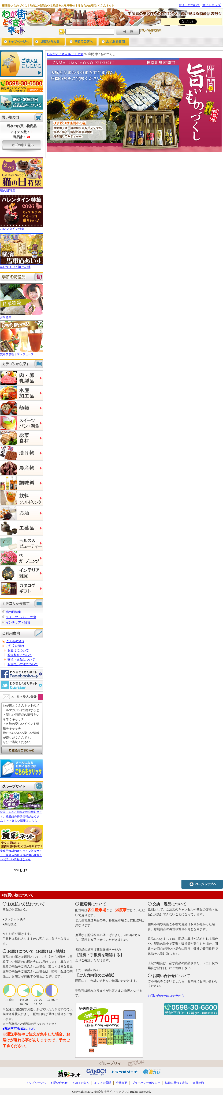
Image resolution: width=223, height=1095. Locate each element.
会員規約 (198, 1082)
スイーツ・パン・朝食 (21, 617)
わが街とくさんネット (13, 21)
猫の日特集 (13, 612)
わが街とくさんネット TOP (65, 54)
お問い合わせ (49, 42)
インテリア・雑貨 (18, 622)
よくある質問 (102, 1082)
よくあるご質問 (113, 42)
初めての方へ (81, 42)
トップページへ (16, 42)
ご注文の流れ (15, 646)
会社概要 (121, 1082)
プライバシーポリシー (146, 1082)
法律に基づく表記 (176, 1082)
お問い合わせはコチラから (166, 995)
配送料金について (19, 655)
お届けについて (18, 650)
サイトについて (189, 5)
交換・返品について (21, 659)
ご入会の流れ (15, 641)
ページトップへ (202, 884)
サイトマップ (211, 5)
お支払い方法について (22, 664)
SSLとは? (20, 870)
